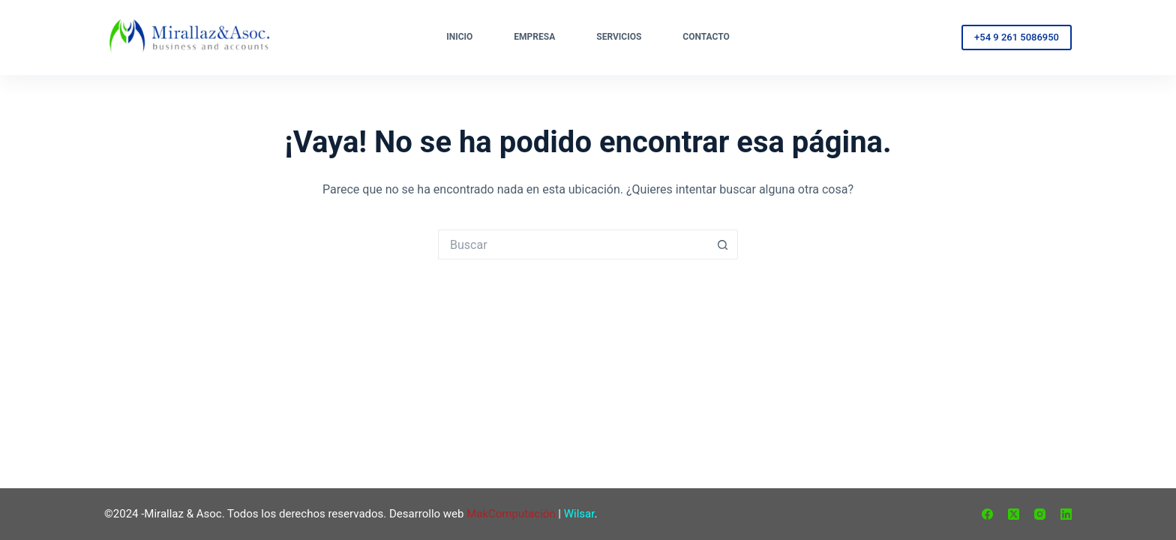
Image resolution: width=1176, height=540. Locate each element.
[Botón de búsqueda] (723, 245)
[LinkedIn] (1066, 514)
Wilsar (579, 513)
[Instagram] (1040, 514)
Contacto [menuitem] (705, 37)
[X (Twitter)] (1013, 514)
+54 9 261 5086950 (1016, 37)
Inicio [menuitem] (459, 37)
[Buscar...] (573, 245)
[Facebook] (987, 514)
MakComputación (510, 513)
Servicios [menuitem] (618, 37)
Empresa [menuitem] (534, 37)
